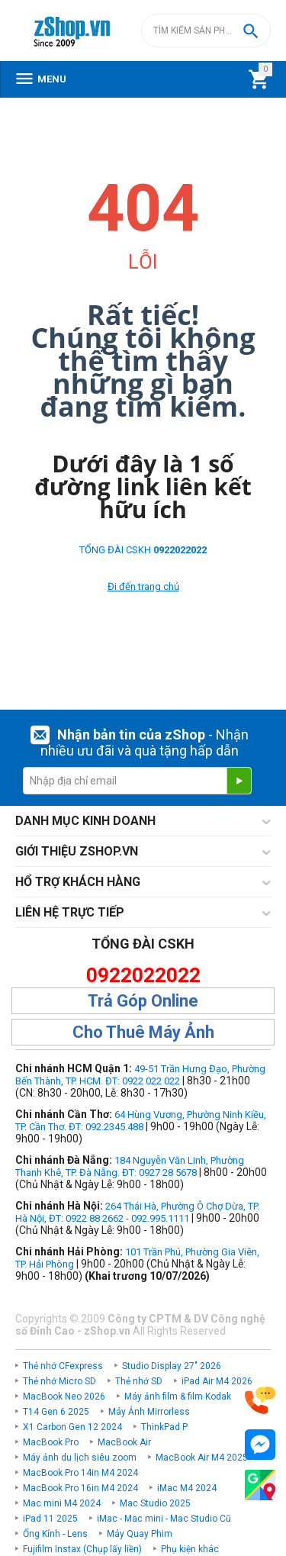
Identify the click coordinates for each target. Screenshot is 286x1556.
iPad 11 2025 (50, 1518)
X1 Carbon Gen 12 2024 (72, 1427)
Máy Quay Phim (139, 1534)
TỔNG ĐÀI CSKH (143, 550)
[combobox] (206, 30)
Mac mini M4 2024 (62, 1503)
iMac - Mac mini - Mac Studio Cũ (164, 1518)
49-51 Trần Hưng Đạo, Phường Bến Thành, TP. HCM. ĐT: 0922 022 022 (140, 1075)
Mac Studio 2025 (155, 1503)
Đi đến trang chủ (143, 586)
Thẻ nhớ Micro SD (59, 1381)
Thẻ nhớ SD (138, 1381)
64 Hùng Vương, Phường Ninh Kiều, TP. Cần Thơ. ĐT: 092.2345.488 (140, 1120)
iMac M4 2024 (187, 1488)
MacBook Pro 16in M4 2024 (80, 1488)
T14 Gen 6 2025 (56, 1411)
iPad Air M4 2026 (217, 1381)
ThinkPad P (164, 1427)
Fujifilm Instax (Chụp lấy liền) (82, 1549)
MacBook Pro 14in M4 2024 (80, 1472)
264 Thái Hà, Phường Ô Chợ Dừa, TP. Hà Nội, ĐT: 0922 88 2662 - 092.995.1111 (137, 1212)
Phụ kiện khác (190, 1549)
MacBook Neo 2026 (64, 1396)
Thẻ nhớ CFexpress (63, 1366)
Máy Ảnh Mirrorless (149, 1411)
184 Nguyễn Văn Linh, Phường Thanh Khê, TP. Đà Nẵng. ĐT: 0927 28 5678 (129, 1166)
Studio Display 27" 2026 (171, 1366)
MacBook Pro (51, 1442)
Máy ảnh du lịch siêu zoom (80, 1457)
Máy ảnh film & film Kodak (177, 1396)
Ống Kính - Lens (55, 1534)
